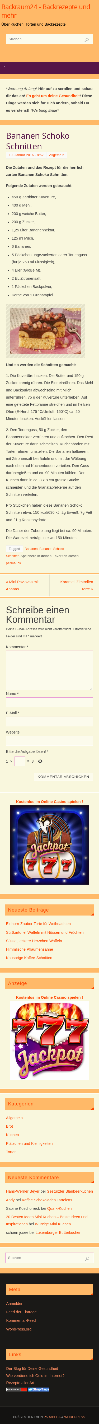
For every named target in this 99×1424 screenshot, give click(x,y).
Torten (11, 1152)
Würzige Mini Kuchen (53, 1224)
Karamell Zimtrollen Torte (76, 585)
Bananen (31, 549)
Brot (9, 1126)
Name (12, 694)
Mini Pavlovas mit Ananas (22, 585)
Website (13, 732)
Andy (10, 1200)
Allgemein (56, 155)
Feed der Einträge (21, 1312)
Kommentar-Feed (21, 1320)
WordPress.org (18, 1329)
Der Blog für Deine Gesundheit (32, 1368)
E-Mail (12, 713)
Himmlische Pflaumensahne (29, 949)
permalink (13, 563)
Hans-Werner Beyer (23, 1191)
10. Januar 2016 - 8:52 (26, 155)
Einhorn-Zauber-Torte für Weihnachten (38, 924)
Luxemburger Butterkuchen (59, 1232)
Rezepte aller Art (20, 1383)
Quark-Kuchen (59, 1208)
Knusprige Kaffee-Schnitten (29, 958)
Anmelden (14, 1303)
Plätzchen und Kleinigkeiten (29, 1143)
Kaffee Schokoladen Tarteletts (47, 1200)
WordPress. (75, 1417)
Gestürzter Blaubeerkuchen (70, 1191)
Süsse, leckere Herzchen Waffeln (34, 941)
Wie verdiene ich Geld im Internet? (35, 1376)
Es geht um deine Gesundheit (52, 96)
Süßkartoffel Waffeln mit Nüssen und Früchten (45, 932)
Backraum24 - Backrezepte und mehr (45, 11)
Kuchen (12, 1135)
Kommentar (17, 647)
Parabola (52, 1417)
